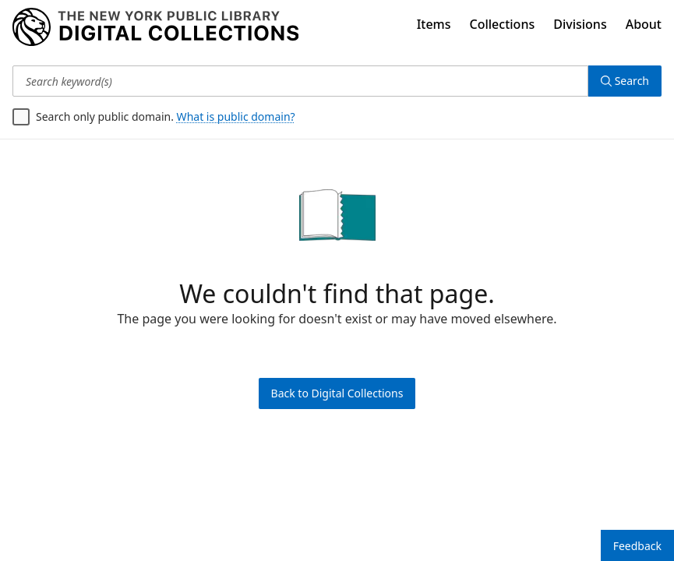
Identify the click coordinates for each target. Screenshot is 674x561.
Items (434, 24)
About (644, 24)
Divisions (579, 24)
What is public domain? (236, 116)
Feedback (637, 545)
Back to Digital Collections (337, 393)
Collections (502, 24)
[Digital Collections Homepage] (155, 27)
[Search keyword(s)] (300, 81)
